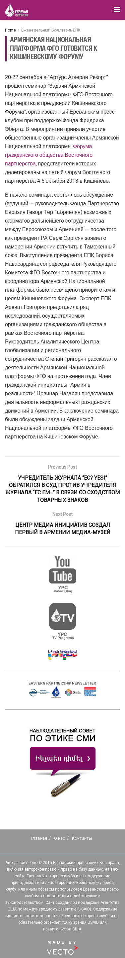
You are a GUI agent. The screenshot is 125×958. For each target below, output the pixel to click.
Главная (39, 838)
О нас (59, 838)
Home (10, 30)
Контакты (82, 838)
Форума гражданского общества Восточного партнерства (49, 155)
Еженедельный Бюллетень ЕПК (51, 30)
